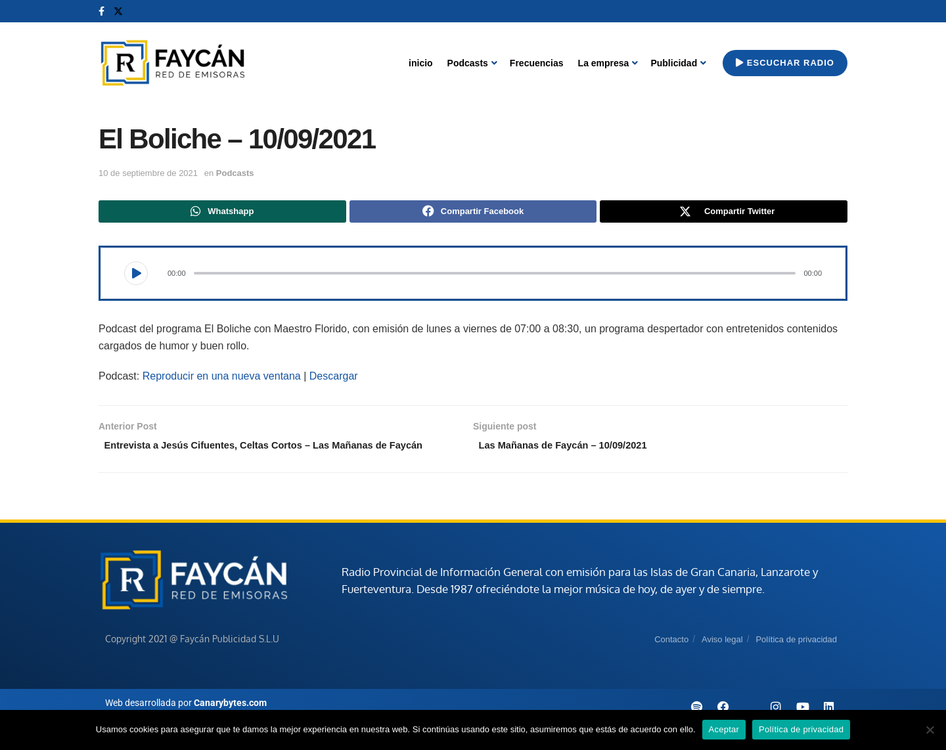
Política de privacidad (796, 660)
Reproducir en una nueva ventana (222, 378)
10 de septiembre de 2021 (148, 173)
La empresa (603, 63)
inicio (421, 63)
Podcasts (467, 63)
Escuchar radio (785, 63)
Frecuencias (537, 63)
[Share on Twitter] (723, 212)
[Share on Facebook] (473, 212)
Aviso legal (722, 660)
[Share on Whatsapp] (222, 212)
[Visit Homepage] (172, 63)
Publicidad (673, 63)
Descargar (333, 378)
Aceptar (724, 729)
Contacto (671, 660)
